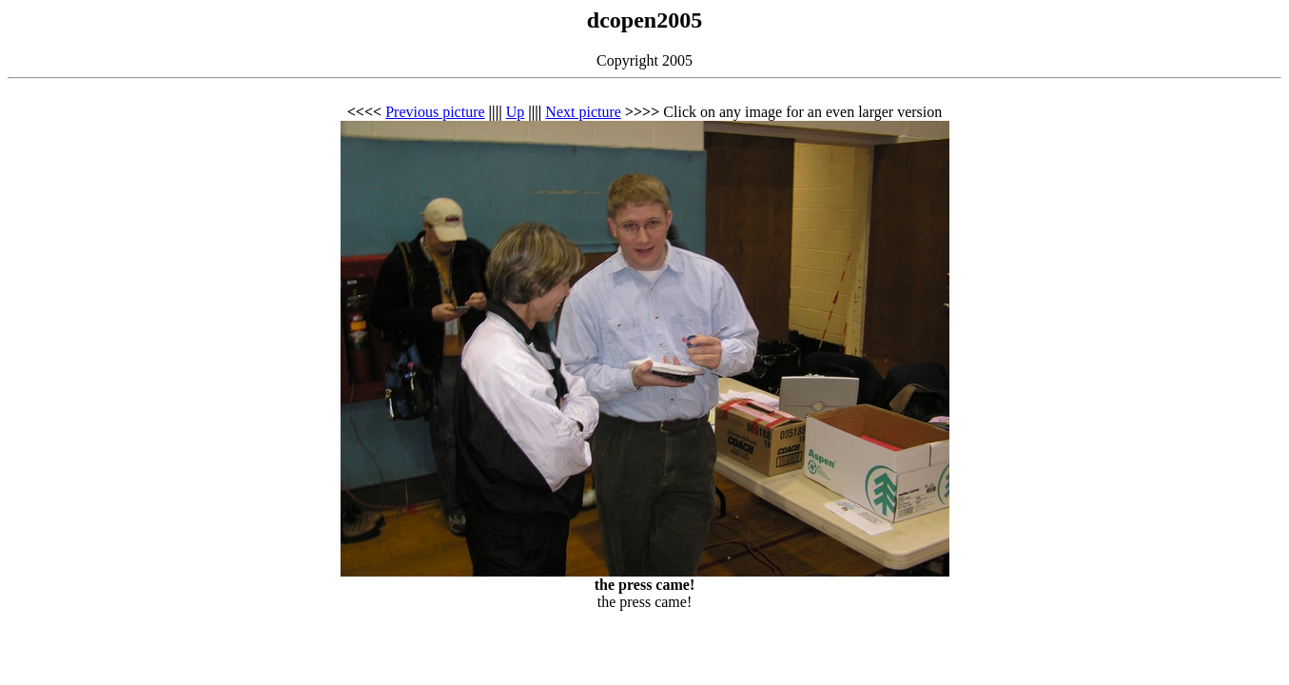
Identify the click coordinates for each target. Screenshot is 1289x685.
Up (515, 112)
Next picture (583, 112)
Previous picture (434, 112)
